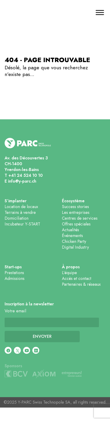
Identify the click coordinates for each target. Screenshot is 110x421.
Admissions (14, 278)
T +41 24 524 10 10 (24, 175)
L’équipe (69, 273)
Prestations (14, 273)
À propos (71, 267)
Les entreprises (75, 212)
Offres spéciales (76, 224)
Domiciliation (16, 218)
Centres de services (80, 218)
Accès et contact (76, 278)
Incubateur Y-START (22, 224)
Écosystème (73, 201)
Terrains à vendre (20, 212)
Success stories (75, 207)
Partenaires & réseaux (81, 284)
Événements (72, 236)
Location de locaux (21, 207)
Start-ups (13, 267)
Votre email (15, 311)
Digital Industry (75, 247)
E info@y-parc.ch (20, 181)
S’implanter (16, 201)
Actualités (70, 230)
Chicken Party (74, 241)
